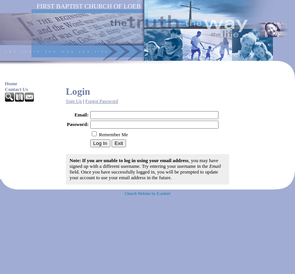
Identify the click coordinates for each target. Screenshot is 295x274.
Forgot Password (101, 101)
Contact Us (16, 89)
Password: (78, 124)
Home (11, 83)
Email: (82, 115)
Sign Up (74, 101)
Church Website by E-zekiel (147, 193)
